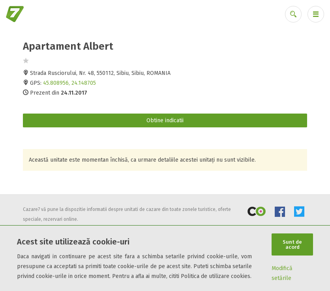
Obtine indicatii (165, 120)
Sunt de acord (292, 244)
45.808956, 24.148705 (69, 83)
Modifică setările (282, 273)
